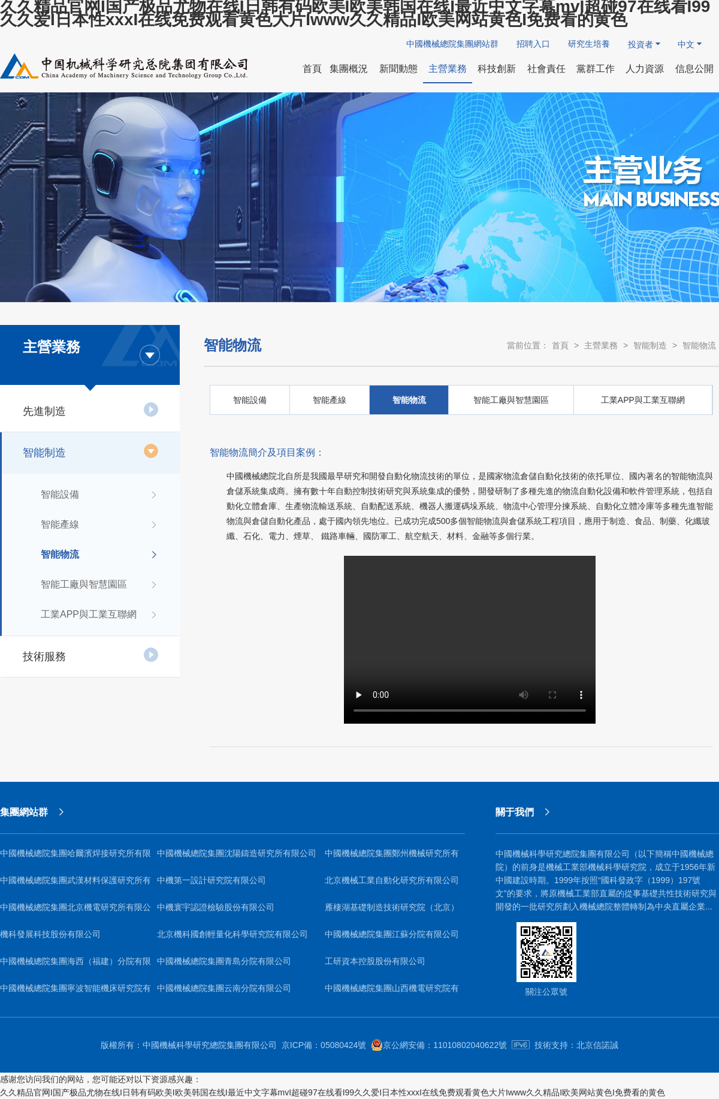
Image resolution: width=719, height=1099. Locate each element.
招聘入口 (533, 44)
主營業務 (601, 345)
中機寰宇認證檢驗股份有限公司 (215, 907)
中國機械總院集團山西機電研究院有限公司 (392, 992)
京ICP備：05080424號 (324, 1045)
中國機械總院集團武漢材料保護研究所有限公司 (75, 884)
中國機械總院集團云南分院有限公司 (224, 988)
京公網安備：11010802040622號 (439, 1045)
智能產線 (100, 525)
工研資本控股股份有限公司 (375, 961)
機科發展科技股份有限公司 (50, 934)
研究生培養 (589, 44)
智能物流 (100, 555)
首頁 (560, 345)
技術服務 (91, 655)
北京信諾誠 (597, 1045)
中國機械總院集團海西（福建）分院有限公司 (75, 965)
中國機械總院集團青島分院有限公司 (224, 961)
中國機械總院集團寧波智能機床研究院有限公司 (75, 992)
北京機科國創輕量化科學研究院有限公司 (232, 934)
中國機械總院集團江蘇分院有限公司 (392, 934)
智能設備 (100, 495)
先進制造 (91, 409)
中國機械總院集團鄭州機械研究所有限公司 (392, 857)
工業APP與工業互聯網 (100, 615)
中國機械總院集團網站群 (452, 44)
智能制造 (91, 451)
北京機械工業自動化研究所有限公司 (392, 880)
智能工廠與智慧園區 (100, 585)
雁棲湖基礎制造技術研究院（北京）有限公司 (392, 911)
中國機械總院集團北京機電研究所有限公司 (75, 911)
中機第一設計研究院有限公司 (211, 880)
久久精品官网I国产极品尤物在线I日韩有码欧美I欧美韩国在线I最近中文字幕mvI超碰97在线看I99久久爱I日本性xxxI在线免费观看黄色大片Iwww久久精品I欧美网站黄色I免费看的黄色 (332, 1092)
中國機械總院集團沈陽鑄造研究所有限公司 (236, 853)
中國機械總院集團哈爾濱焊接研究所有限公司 (75, 857)
